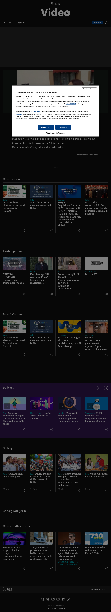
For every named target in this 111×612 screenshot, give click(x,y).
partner (19, 114)
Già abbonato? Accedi (55, 133)
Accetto (63, 127)
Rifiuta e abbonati (89, 89)
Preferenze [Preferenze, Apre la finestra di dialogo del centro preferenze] (46, 127)
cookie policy (71, 104)
